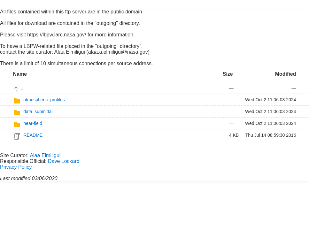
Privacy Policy (16, 167)
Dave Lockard (64, 161)
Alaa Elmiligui (45, 155)
